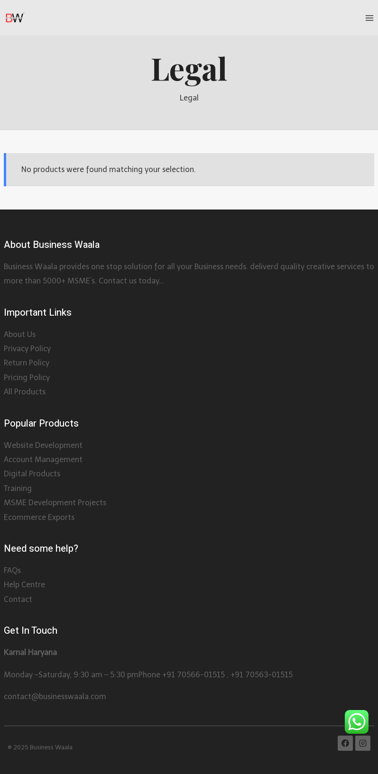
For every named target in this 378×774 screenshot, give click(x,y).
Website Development (43, 445)
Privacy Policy (27, 348)
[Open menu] (369, 17)
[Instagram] (362, 743)
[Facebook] (345, 743)
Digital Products (32, 473)
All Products (25, 391)
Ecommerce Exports (39, 517)
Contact (18, 599)
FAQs (12, 570)
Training (18, 488)
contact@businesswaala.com (55, 696)
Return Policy (26, 362)
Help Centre (24, 584)
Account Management (43, 459)
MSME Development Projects (55, 502)
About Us (20, 334)
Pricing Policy (27, 377)
